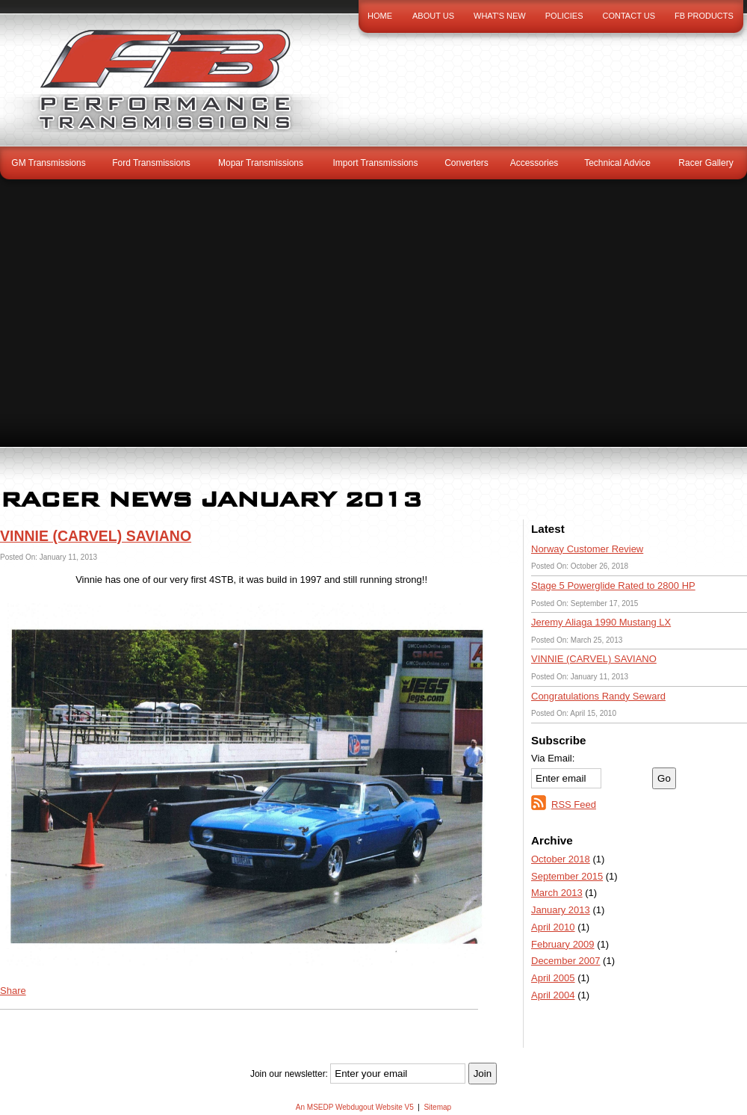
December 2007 (566, 960)
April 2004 (553, 995)
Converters (466, 163)
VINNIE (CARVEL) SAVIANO (594, 658)
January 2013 (560, 909)
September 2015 (567, 876)
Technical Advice (617, 163)
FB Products (704, 15)
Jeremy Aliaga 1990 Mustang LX (601, 622)
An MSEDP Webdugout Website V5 (355, 1107)
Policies (564, 15)
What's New (500, 15)
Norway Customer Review (587, 549)
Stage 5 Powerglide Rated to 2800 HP (613, 585)
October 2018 (560, 859)
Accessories (534, 163)
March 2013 (557, 892)
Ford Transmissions (151, 163)
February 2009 (563, 944)
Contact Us (629, 15)
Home (380, 15)
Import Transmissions (375, 163)
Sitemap (437, 1107)
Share (13, 990)
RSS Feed (573, 804)
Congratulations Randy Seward (598, 696)
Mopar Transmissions (260, 163)
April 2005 (553, 977)
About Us (433, 15)
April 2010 (553, 927)
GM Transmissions (48, 163)
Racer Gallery (705, 163)
